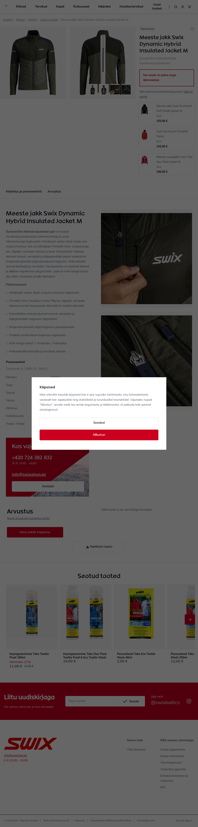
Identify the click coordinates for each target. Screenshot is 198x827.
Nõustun (99, 435)
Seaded (99, 422)
